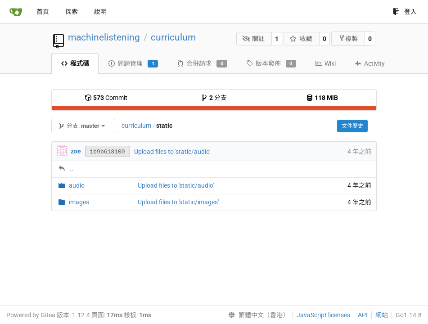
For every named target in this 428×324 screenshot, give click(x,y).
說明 (100, 11)
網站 (381, 315)
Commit (106, 97)
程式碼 (75, 63)
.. (71, 168)
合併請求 (202, 64)
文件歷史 (352, 126)
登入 (404, 11)
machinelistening (104, 37)
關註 (253, 38)
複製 (348, 38)
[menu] (257, 315)
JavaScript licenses (323, 315)
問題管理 (133, 64)
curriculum (173, 37)
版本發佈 (271, 64)
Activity (370, 63)
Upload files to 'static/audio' (172, 151)
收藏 (300, 38)
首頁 (42, 11)
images (79, 202)
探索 (71, 11)
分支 (214, 97)
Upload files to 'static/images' (178, 202)
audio (77, 185)
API (363, 315)
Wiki (325, 63)
